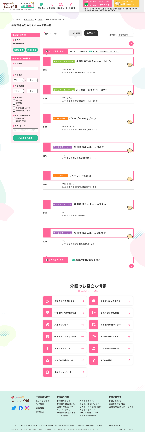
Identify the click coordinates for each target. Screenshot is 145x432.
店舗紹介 (41, 8)
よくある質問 (71, 8)
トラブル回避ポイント (89, 412)
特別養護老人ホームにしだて (90, 233)
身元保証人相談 (23, 108)
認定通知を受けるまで (90, 403)
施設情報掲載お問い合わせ (121, 406)
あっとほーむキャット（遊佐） (91, 90)
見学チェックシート (88, 415)
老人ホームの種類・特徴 (90, 406)
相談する (60, 8)
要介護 (19, 100)
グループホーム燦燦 (80, 176)
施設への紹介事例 (65, 406)
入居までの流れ (87, 400)
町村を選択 (32, 50)
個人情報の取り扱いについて (31, 429)
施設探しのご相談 (117, 403)
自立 (18, 105)
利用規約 (14, 429)
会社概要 (48, 429)
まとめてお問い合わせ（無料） (106, 51)
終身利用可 (21, 118)
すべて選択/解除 (55, 51)
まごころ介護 (15, 20)
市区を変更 (19, 50)
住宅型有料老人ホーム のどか (93, 61)
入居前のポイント (87, 409)
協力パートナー (60, 429)
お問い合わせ (115, 400)
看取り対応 (21, 120)
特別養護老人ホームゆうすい (90, 204)
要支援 (19, 103)
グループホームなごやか (82, 118)
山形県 (40, 20)
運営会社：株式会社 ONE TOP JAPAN (83, 429)
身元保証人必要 (23, 110)
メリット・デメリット (65, 409)
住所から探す (29, 20)
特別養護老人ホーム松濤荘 (89, 147)
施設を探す (51, 8)
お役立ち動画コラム (66, 403)
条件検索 (40, 403)
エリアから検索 (43, 400)
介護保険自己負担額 (66, 412)
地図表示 (91, 33)
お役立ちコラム (64, 400)
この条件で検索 (25, 138)
